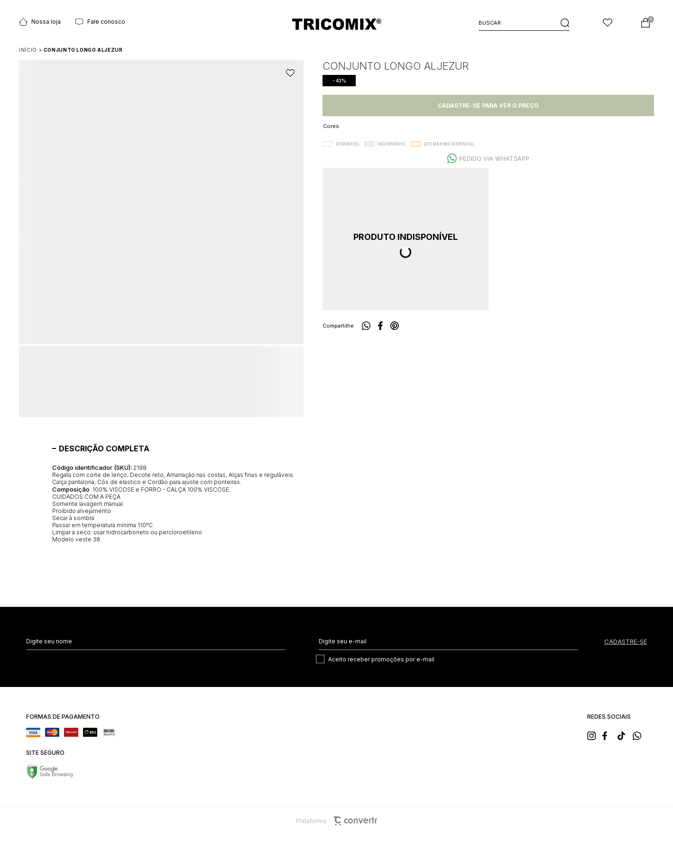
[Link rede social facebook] (609, 735)
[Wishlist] (607, 22)
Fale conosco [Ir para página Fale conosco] (100, 22)
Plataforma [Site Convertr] (336, 820)
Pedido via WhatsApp (494, 158)
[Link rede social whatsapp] (640, 735)
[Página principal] (336, 24)
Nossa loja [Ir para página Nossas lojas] (40, 22)
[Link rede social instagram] (594, 735)
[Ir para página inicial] (28, 50)
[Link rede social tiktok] (625, 735)
